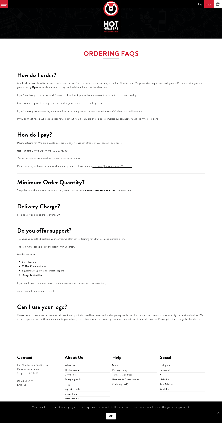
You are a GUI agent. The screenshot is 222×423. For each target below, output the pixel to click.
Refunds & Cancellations (125, 379)
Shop (199, 4)
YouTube (164, 389)
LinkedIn (164, 379)
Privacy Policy (119, 370)
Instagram (165, 365)
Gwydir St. (70, 375)
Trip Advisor (166, 384)
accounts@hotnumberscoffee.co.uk (112, 166)
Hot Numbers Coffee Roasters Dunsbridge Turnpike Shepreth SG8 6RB (33, 369)
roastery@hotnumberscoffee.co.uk (123, 111)
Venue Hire (71, 394)
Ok (111, 416)
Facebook (165, 370)
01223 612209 (25, 381)
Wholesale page (150, 119)
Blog (67, 384)
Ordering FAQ (120, 384)
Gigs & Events (72, 389)
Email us (21, 385)
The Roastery (72, 370)
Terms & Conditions (123, 375)
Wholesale (70, 365)
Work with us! (72, 399)
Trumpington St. (73, 379)
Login (209, 4)
